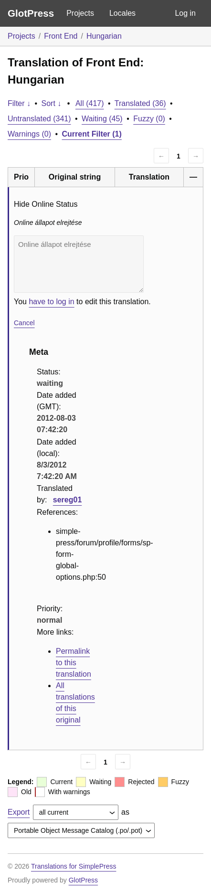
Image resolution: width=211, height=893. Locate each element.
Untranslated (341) (39, 119)
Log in (185, 13)
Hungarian (104, 36)
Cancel (24, 323)
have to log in (51, 302)
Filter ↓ (19, 103)
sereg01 (67, 500)
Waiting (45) (102, 119)
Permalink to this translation (73, 662)
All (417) (89, 103)
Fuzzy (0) (149, 119)
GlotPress (31, 13)
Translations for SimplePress (73, 866)
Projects (80, 13)
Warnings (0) (29, 134)
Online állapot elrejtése (79, 264)
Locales (122, 13)
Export (19, 812)
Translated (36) (140, 103)
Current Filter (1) (92, 134)
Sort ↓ (52, 103)
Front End (60, 36)
